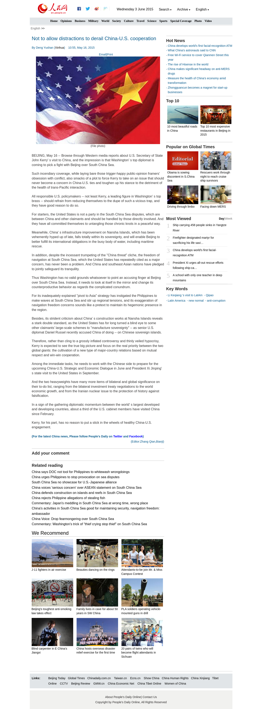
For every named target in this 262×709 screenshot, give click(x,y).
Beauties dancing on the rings (96, 569)
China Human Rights (175, 678)
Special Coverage (181, 21)
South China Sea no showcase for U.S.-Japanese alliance (74, 482)
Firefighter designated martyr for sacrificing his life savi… (193, 240)
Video (208, 21)
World (105, 21)
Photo (198, 21)
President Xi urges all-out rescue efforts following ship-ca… (198, 265)
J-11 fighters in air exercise (49, 569)
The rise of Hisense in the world (188, 64)
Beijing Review (80, 683)
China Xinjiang (200, 678)
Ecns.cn (135, 678)
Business (80, 21)
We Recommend (50, 533)
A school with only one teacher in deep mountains (197, 277)
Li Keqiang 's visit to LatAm (185, 295)
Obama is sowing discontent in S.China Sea (181, 176)
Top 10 (172, 101)
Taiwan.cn (120, 678)
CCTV (64, 683)
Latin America (176, 300)
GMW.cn (99, 683)
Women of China (175, 683)
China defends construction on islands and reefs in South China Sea (82, 493)
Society (116, 21)
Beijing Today (57, 678)
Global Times (76, 678)
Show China (151, 678)
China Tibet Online (149, 683)
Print (110, 54)
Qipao (209, 295)
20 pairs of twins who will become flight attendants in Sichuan (138, 652)
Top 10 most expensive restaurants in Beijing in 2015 (215, 130)
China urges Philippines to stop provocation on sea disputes (76, 477)
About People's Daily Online (123, 697)
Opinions (66, 21)
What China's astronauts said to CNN (192, 50)
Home (54, 21)
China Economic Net (121, 683)
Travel (140, 21)
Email (102, 54)
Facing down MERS (213, 206)
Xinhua (59, 47)
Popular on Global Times (190, 146)
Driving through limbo (181, 206)
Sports (163, 21)
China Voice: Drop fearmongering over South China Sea (73, 519)
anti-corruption (216, 300)
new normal (196, 300)
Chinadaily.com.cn (99, 678)
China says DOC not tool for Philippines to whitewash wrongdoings (81, 472)
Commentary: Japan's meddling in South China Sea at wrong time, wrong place (90, 503)
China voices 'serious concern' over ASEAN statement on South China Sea (87, 487)
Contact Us (149, 697)
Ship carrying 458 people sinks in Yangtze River (199, 227)
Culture (128, 21)
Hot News (175, 40)
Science (151, 21)
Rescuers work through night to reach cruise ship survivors (215, 176)
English (35, 28)
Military (93, 21)
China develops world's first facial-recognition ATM (200, 45)
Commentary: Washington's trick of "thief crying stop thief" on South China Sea (89, 524)
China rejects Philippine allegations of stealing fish (68, 498)
